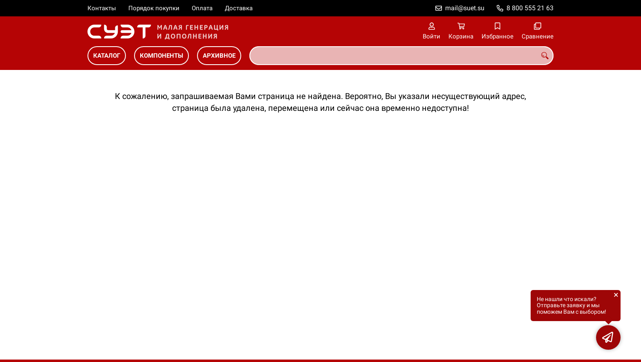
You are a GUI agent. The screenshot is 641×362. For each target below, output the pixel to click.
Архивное (219, 55)
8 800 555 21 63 (530, 8)
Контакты (101, 8)
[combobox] (401, 55)
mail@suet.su (464, 8)
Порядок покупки (153, 8)
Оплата (202, 8)
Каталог (106, 55)
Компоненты (161, 55)
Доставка (239, 8)
